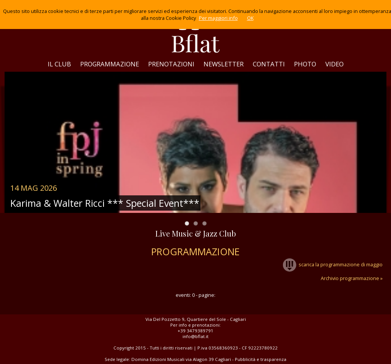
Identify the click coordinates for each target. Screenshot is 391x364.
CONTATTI (269, 64)
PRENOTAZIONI (171, 64)
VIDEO (334, 64)
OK (250, 17)
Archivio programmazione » (352, 278)
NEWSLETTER (224, 64)
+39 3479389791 (195, 330)
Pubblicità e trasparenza (260, 359)
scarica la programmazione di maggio (333, 264)
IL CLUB (59, 64)
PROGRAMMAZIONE (109, 64)
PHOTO (305, 64)
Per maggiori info (218, 17)
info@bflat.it (195, 336)
